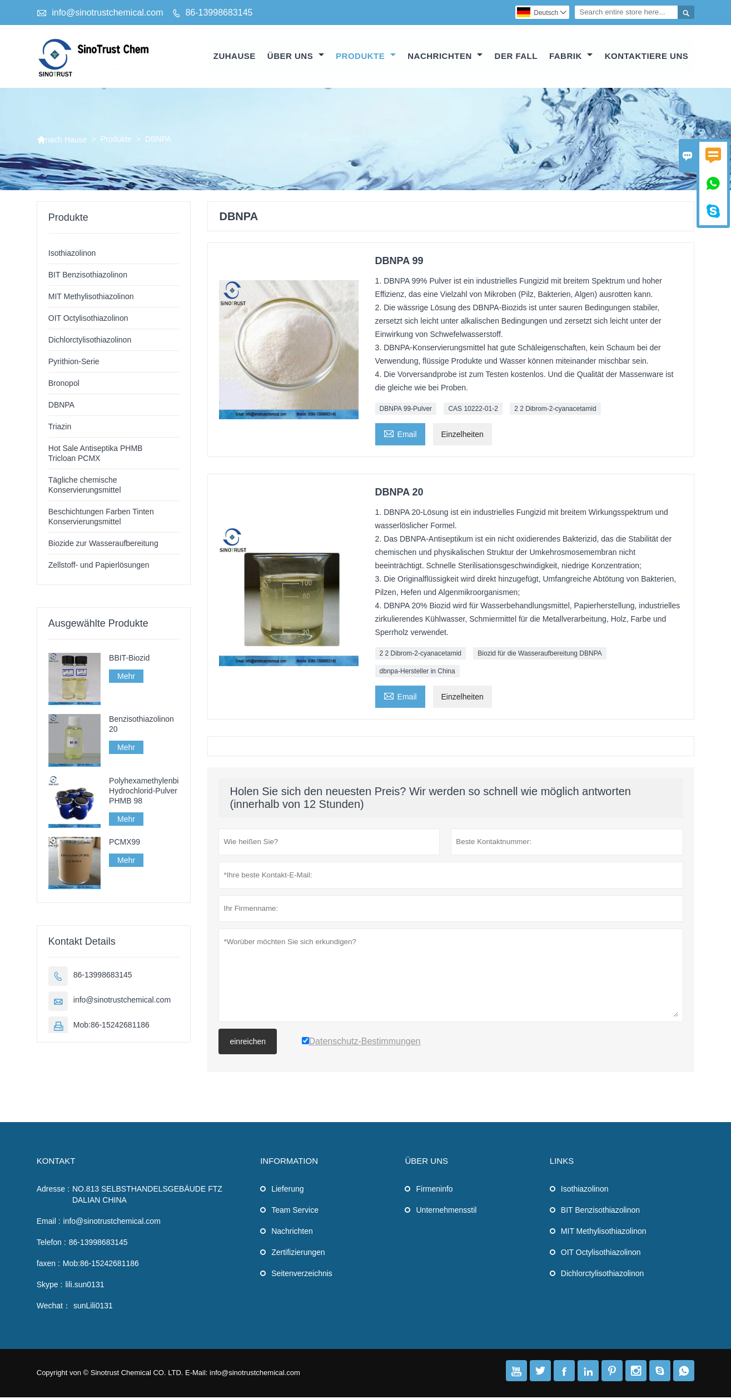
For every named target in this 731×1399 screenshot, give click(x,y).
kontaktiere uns (647, 56)
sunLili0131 (93, 1307)
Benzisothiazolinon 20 (141, 725)
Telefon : (51, 1243)
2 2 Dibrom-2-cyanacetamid (555, 410)
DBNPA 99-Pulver (406, 410)
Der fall (516, 56)
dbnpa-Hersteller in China (417, 673)
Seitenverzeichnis (301, 1275)
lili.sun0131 (84, 1286)
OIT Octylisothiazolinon (88, 319)
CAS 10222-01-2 (473, 410)
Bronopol (63, 384)
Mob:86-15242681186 (111, 1026)
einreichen (248, 1043)
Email (400, 434)
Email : (49, 1222)
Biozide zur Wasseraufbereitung (103, 544)
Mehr (126, 677)
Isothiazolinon (72, 254)
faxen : (48, 1265)
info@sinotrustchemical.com (107, 12)
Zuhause (234, 56)
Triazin (60, 428)
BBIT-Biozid (129, 659)
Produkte (366, 56)
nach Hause (62, 140)
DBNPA (61, 406)
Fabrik (571, 56)
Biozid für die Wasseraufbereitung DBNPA (539, 655)
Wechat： (54, 1307)
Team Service (295, 1211)
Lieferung (287, 1190)
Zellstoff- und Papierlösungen (99, 566)
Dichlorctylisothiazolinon (89, 341)
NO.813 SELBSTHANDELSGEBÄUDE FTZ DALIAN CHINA (147, 1196)
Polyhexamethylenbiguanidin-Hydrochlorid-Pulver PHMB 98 (144, 791)
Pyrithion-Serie (74, 363)
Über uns (295, 56)
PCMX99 (124, 843)
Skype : (50, 1286)
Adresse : (53, 1190)
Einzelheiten (462, 435)
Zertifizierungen (298, 1253)
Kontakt (56, 1162)
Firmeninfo (434, 1190)
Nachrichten (445, 56)
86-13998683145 (218, 12)
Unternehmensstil (446, 1211)
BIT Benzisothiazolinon (87, 276)
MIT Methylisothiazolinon (91, 298)
